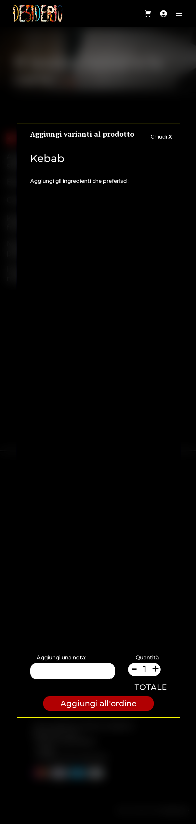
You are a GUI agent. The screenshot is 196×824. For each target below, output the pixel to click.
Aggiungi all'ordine (98, 703)
